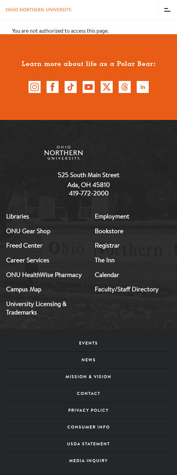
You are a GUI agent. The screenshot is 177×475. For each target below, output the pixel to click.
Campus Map (23, 289)
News (88, 360)
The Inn (104, 260)
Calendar (107, 274)
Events (88, 343)
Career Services (27, 260)
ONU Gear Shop (28, 231)
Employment (112, 216)
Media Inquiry (88, 461)
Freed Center (24, 245)
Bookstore (109, 231)
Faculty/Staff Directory (127, 289)
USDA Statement (88, 444)
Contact (88, 393)
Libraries (17, 216)
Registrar (107, 245)
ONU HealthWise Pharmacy (44, 274)
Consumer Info (88, 427)
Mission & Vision (88, 377)
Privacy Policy (88, 410)
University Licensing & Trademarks (36, 308)
